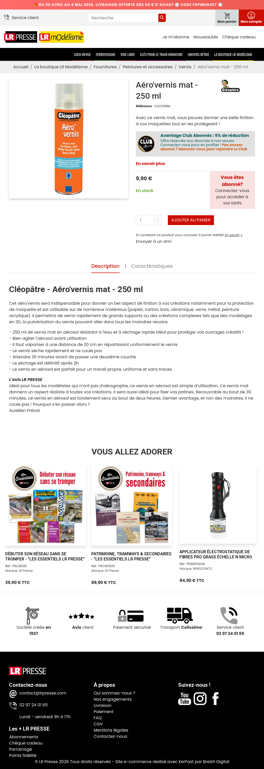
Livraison (102, 705)
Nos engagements (112, 699)
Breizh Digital (216, 762)
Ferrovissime (105, 54)
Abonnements (23, 737)
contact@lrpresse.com (42, 693)
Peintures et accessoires (147, 67)
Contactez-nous (110, 736)
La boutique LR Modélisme (233, 54)
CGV (98, 724)
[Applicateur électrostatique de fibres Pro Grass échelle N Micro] (217, 505)
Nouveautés (205, 37)
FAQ (98, 718)
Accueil (20, 67)
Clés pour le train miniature (161, 54)
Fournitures (105, 67)
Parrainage (20, 749)
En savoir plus (150, 164)
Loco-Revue (82, 54)
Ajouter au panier (191, 220)
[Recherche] (123, 18)
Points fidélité (22, 755)
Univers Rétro (198, 54)
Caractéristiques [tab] (152, 266)
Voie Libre (127, 54)
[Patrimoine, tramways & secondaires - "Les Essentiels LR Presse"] (131, 505)
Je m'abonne (175, 37)
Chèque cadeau (239, 37)
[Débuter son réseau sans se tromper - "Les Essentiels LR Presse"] (45, 505)
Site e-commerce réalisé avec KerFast (154, 762)
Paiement (103, 712)
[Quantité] (149, 220)
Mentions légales (111, 730)
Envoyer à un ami (153, 241)
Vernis (185, 67)
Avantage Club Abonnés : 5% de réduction (204, 135)
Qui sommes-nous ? (114, 693)
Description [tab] (105, 266)
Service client (25, 18)
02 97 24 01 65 (33, 705)
